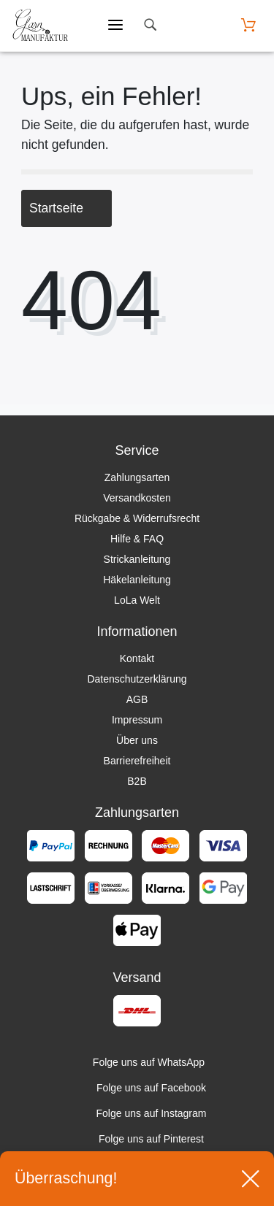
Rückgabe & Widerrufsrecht (137, 518)
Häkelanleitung (137, 579)
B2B (136, 781)
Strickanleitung (137, 559)
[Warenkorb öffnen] (248, 25)
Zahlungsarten (137, 477)
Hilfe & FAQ (137, 539)
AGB (137, 699)
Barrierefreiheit (137, 761)
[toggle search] (149, 25)
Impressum (137, 720)
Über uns (137, 740)
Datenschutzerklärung (136, 679)
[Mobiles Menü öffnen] (115, 25)
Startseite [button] (66, 208)
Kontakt (137, 658)
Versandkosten (137, 498)
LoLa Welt (137, 600)
